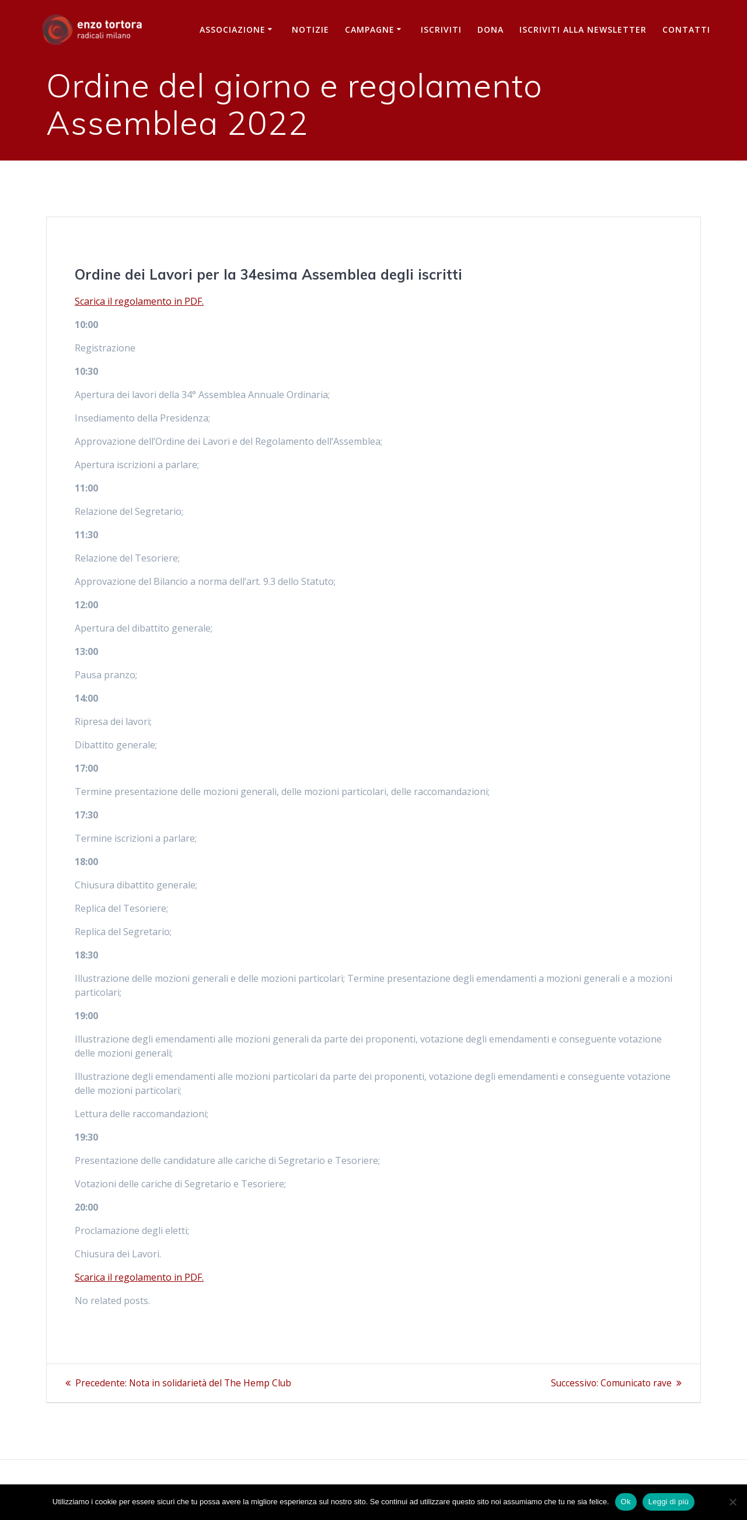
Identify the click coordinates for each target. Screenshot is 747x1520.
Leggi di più (668, 1501)
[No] (732, 1502)
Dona (490, 29)
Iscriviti (441, 29)
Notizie (310, 29)
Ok (626, 1501)
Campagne (370, 29)
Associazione (233, 29)
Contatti (686, 29)
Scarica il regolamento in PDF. (139, 301)
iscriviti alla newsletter (583, 29)
